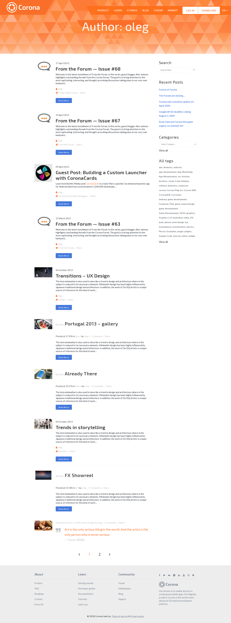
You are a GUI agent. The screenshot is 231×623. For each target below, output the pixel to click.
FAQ (36, 588)
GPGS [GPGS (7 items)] (182, 213)
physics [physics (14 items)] (190, 227)
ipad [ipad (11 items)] (161, 222)
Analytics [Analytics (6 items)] (168, 167)
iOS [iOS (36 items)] (191, 218)
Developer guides (86, 588)
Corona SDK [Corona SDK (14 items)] (190, 190)
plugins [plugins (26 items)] (188, 231)
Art (77, 487)
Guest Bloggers (80, 196)
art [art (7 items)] (179, 176)
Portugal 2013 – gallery (91, 323)
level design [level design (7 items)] (178, 222)
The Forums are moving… (172, 95)
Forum (121, 583)
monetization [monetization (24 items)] (178, 227)
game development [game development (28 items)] (168, 208)
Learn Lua (83, 604)
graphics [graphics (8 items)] (191, 213)
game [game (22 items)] (177, 204)
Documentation (85, 593)
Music (78, 386)
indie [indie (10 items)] (186, 218)
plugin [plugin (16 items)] (180, 231)
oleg (60, 89)
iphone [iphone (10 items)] (167, 222)
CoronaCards (92, 183)
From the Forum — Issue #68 (88, 68)
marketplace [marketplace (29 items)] (165, 227)
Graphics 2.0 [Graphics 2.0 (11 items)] (165, 218)
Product (38, 583)
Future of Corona (168, 89)
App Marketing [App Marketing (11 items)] (185, 172)
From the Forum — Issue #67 (88, 120)
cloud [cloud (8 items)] (171, 181)
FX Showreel (79, 475)
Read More (63, 100)
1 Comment (96, 336)
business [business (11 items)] (163, 181)
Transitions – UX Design (83, 275)
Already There (81, 373)
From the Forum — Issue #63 (88, 224)
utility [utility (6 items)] (184, 236)
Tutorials (82, 599)
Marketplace (124, 588)
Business (62, 451)
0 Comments (97, 386)
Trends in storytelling (80, 427)
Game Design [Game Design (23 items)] (187, 204)
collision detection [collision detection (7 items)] (168, 185)
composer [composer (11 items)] (183, 185)
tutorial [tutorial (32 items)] (177, 236)
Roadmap (39, 593)
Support (122, 599)
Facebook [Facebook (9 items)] (164, 204)
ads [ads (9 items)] (160, 167)
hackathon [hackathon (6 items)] (178, 218)
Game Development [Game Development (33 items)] (169, 213)
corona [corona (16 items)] (162, 190)
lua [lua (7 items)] (186, 222)
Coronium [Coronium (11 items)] (176, 195)
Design (61, 299)
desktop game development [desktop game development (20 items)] (173, 199)
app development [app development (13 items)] (167, 172)
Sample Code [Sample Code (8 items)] (165, 236)
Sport (78, 336)
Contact (38, 599)
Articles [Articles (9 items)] (186, 176)
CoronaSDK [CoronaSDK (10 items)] (164, 195)
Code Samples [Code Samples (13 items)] (182, 181)
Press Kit (38, 604)
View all (163, 150)
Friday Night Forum (67, 92)
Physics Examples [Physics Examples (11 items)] (167, 231)
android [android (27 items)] (178, 167)
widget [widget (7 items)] (191, 236)
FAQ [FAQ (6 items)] (172, 204)
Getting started (85, 583)
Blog (120, 593)
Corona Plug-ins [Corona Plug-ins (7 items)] (175, 190)
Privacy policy (137, 616)
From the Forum (66, 144)
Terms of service (120, 616)
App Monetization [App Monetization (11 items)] (168, 176)
